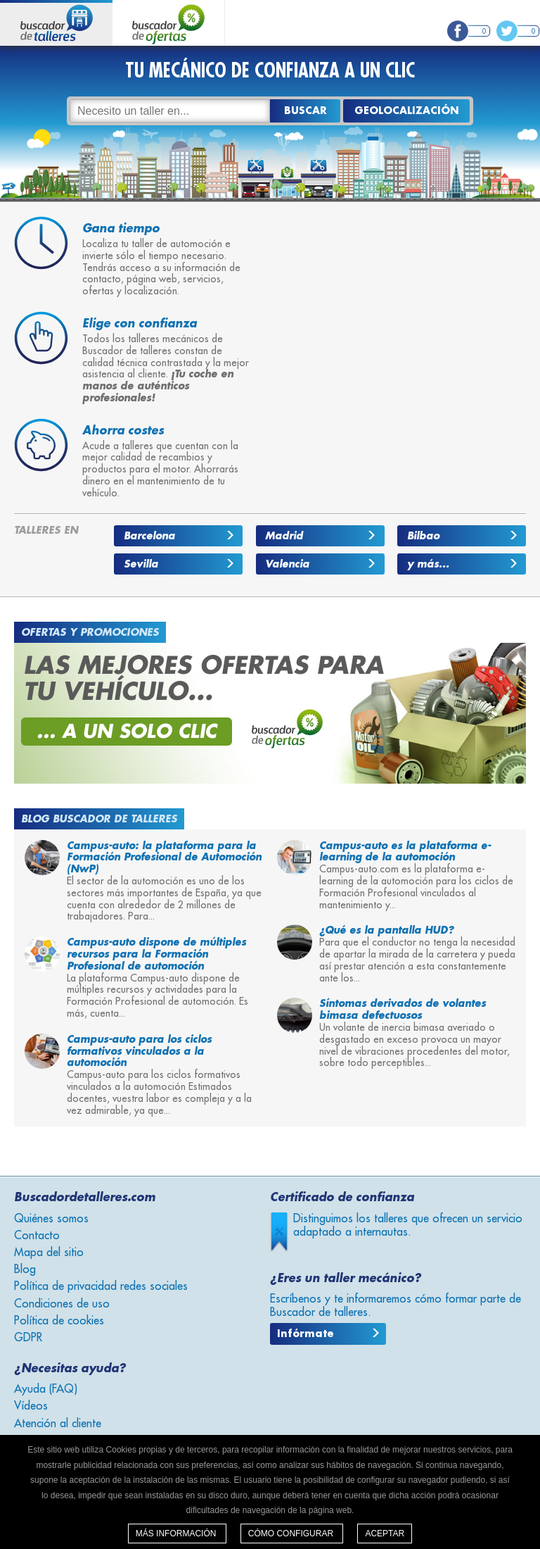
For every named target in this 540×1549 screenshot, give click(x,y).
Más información (177, 1533)
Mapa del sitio (49, 1252)
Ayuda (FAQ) (45, 1389)
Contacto (37, 1235)
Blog (25, 1269)
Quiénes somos (51, 1218)
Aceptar (384, 1533)
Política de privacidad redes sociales (101, 1286)
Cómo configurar (292, 1533)
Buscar (305, 110)
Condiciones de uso (62, 1304)
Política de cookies (59, 1321)
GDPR (28, 1337)
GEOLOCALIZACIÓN (406, 110)
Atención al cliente (57, 1423)
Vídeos (31, 1406)
